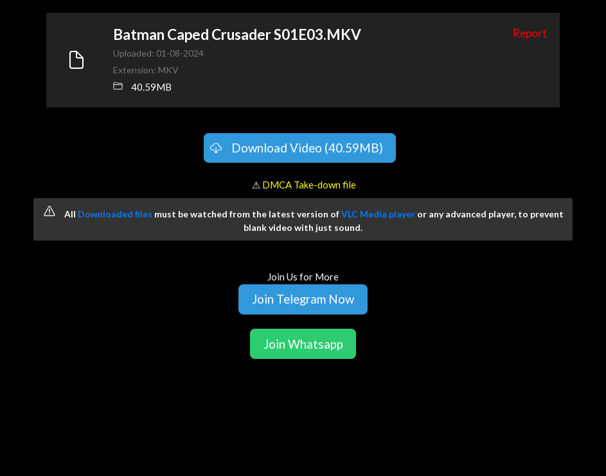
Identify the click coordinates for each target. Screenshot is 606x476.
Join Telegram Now (303, 298)
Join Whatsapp (303, 343)
